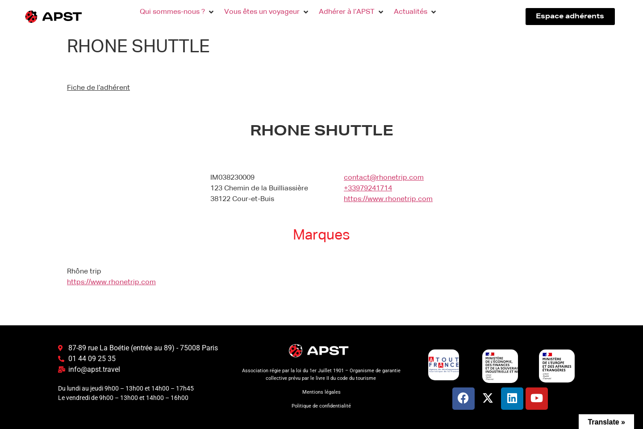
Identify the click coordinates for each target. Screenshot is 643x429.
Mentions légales (321, 392)
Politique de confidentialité (321, 406)
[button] (177, 12)
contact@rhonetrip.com (384, 177)
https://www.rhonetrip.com (388, 199)
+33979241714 (368, 188)
